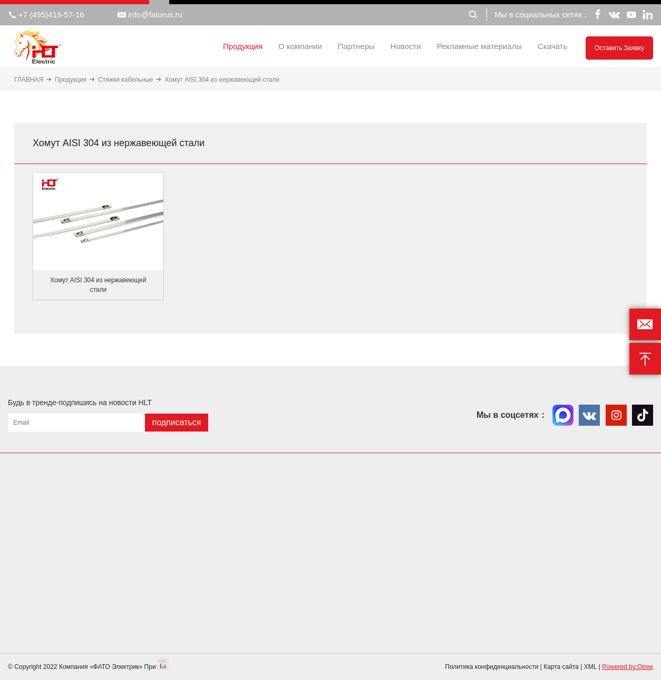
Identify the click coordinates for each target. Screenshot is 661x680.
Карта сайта (561, 667)
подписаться (176, 422)
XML (590, 667)
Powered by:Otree (627, 667)
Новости (406, 46)
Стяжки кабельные (125, 79)
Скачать (552, 46)
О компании (300, 46)
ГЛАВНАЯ (28, 79)
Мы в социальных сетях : (540, 14)
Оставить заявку (619, 48)
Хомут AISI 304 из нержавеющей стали (221, 79)
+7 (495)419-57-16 (46, 15)
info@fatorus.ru (150, 15)
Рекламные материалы (479, 46)
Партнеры (356, 46)
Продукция (243, 46)
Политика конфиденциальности (491, 667)
